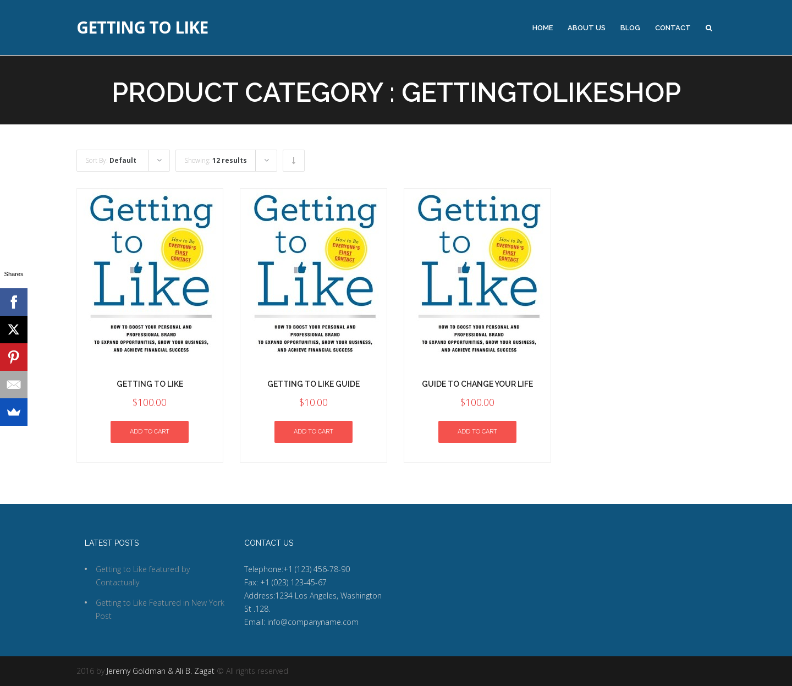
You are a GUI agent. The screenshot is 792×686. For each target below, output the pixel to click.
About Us (587, 28)
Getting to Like (142, 27)
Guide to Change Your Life (477, 384)
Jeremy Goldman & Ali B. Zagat (161, 671)
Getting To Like (150, 384)
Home (542, 28)
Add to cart (149, 431)
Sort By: (110, 160)
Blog (630, 28)
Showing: (215, 160)
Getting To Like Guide (313, 384)
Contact (673, 28)
